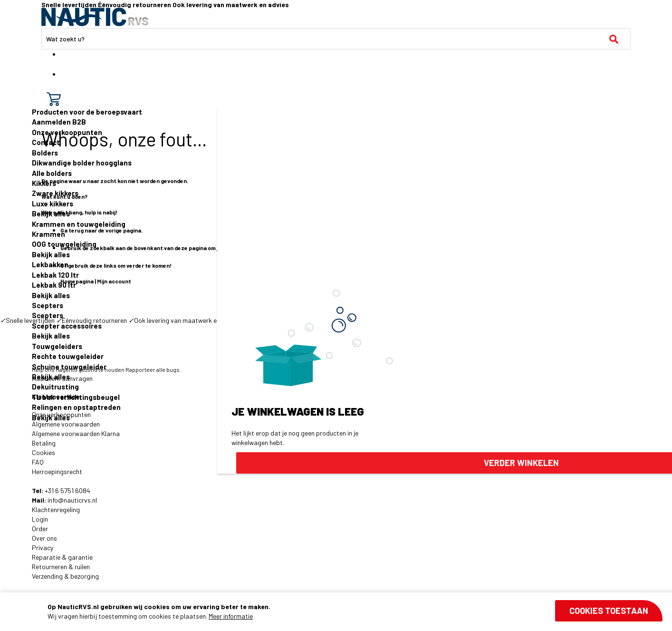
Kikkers (44, 183)
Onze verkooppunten (67, 132)
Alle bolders (52, 173)
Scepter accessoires (67, 325)
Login (40, 519)
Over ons (44, 538)
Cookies (43, 452)
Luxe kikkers (52, 203)
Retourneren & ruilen (61, 567)
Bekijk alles (51, 213)
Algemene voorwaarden (66, 424)
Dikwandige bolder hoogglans (82, 162)
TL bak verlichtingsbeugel (76, 397)
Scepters (47, 305)
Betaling (44, 443)
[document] (355, 611)
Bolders (45, 152)
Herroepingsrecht (57, 471)
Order (40, 528)
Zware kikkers (55, 193)
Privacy (42, 548)
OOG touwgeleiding (64, 244)
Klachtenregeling (56, 509)
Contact (46, 142)
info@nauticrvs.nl (72, 500)
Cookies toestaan (608, 610)
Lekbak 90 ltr (54, 285)
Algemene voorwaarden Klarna (76, 433)
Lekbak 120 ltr (55, 275)
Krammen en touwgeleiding (78, 224)
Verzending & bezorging (65, 576)
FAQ (38, 462)
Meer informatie (231, 616)
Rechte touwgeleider (68, 356)
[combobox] (336, 38)
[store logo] (94, 17)
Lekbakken (50, 264)
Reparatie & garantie (62, 557)
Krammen (48, 234)
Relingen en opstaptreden (76, 407)
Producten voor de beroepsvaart (87, 111)
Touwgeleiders (57, 346)
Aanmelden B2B (59, 121)
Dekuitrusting (55, 386)
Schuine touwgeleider (69, 366)
